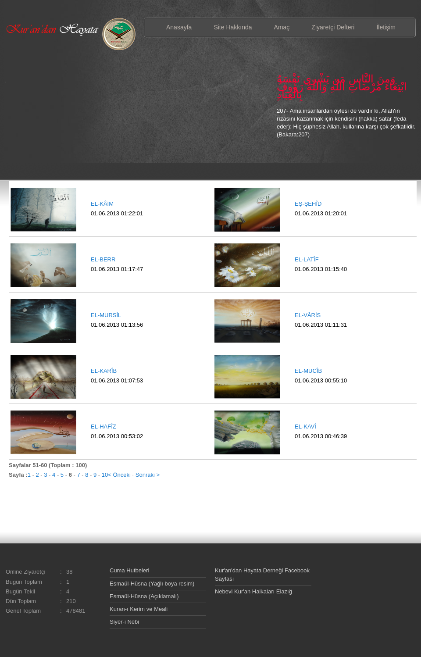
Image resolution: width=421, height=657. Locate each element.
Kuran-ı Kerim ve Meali (139, 609)
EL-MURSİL (106, 315)
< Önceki (119, 474)
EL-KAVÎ (305, 426)
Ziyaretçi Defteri (332, 27)
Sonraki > (148, 474)
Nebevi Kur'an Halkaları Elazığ (253, 591)
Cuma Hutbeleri (129, 570)
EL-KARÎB (104, 371)
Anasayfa (179, 27)
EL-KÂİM (102, 203)
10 (105, 474)
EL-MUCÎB (308, 371)
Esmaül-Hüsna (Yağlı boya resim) (152, 583)
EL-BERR (103, 259)
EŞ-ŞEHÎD (308, 203)
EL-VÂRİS (308, 315)
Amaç (282, 27)
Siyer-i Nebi (124, 621)
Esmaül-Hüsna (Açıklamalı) (144, 596)
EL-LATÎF (307, 259)
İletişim (386, 27)
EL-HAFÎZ (103, 426)
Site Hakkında (233, 27)
